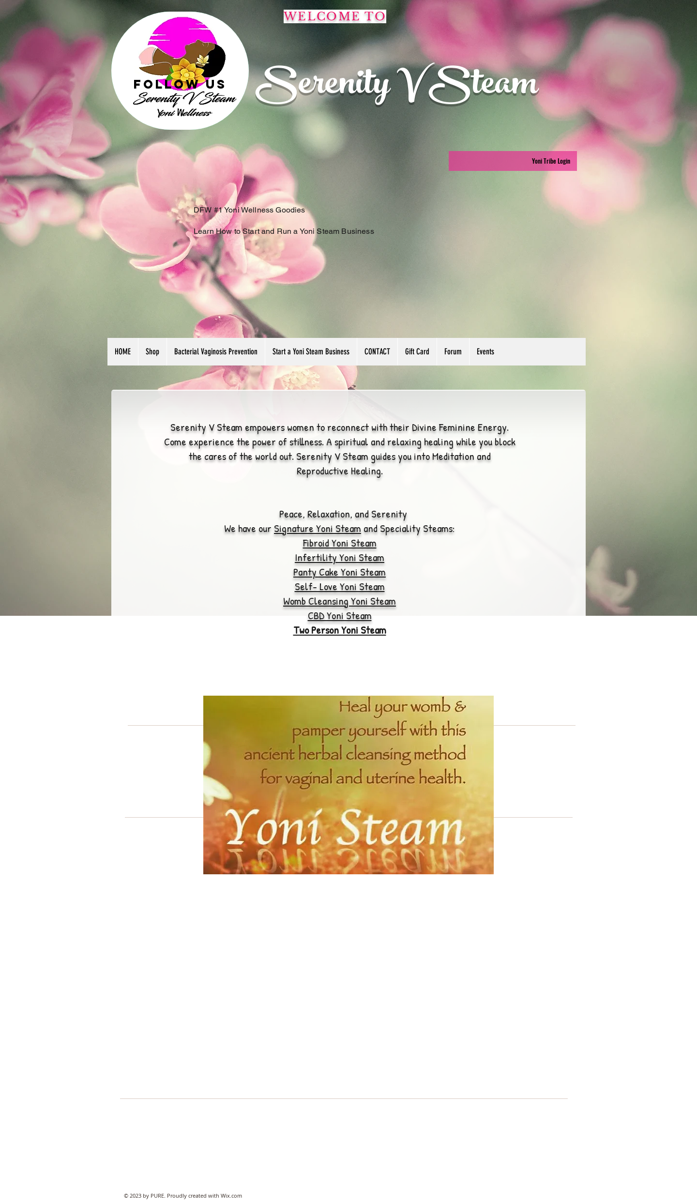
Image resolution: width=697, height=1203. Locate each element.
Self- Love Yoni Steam (340, 586)
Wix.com (231, 1195)
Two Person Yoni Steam (339, 630)
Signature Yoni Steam (317, 528)
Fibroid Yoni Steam (340, 542)
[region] (180, 71)
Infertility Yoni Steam (339, 557)
